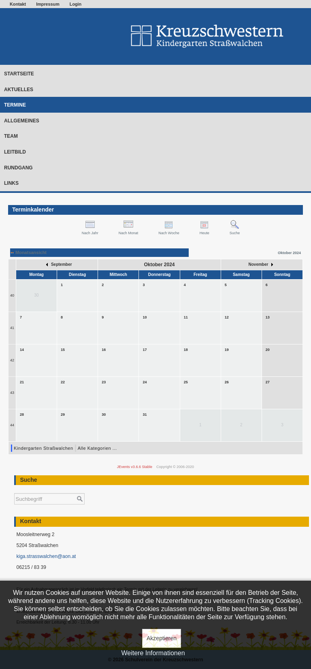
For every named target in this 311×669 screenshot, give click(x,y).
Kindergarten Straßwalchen (43, 448)
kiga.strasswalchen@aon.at (46, 556)
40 (12, 295)
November (261, 264)
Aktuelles (18, 89)
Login (75, 4)
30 (104, 415)
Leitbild (15, 152)
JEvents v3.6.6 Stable (134, 467)
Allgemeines (21, 121)
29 (63, 415)
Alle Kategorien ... (97, 448)
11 (186, 317)
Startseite (19, 74)
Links (11, 183)
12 (227, 317)
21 (22, 382)
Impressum (48, 4)
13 (268, 317)
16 (104, 350)
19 (227, 350)
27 (268, 382)
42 (12, 360)
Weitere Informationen (153, 653)
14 (22, 350)
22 (63, 382)
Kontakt (18, 4)
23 (104, 382)
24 (145, 382)
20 (268, 350)
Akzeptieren (162, 638)
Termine (15, 105)
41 (12, 328)
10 (145, 317)
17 (145, 350)
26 (227, 382)
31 (145, 415)
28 (22, 415)
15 (63, 350)
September (59, 264)
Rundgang (18, 168)
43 (12, 393)
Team (11, 136)
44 (12, 425)
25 (186, 382)
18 (186, 350)
